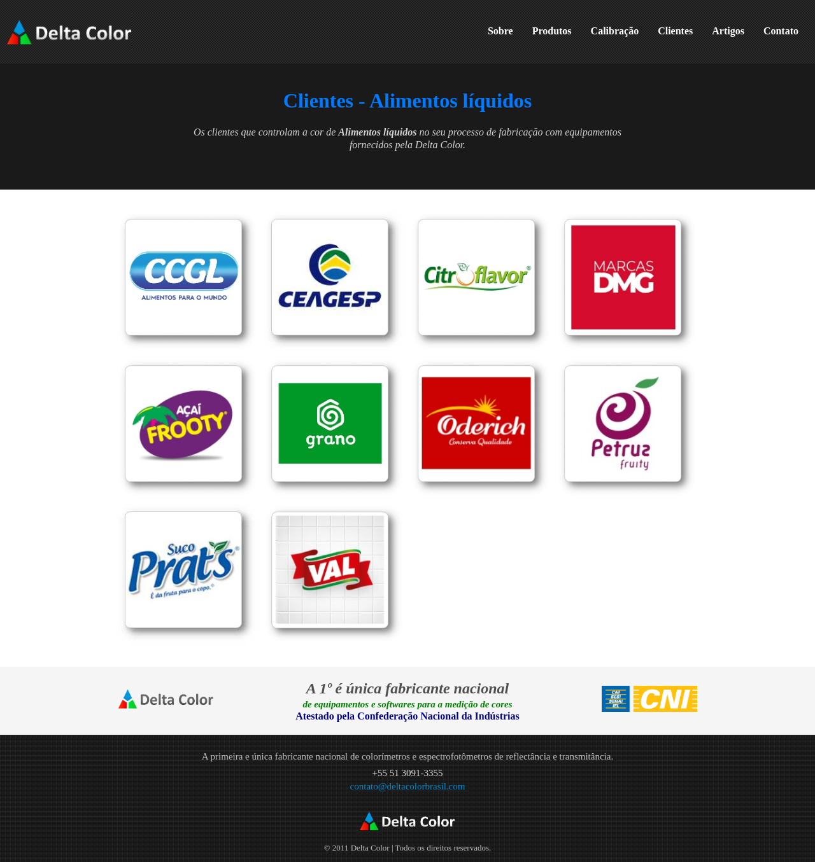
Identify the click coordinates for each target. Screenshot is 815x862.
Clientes (675, 30)
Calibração (615, 30)
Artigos (728, 30)
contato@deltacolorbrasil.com (407, 786)
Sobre (500, 30)
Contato (780, 30)
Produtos (552, 30)
